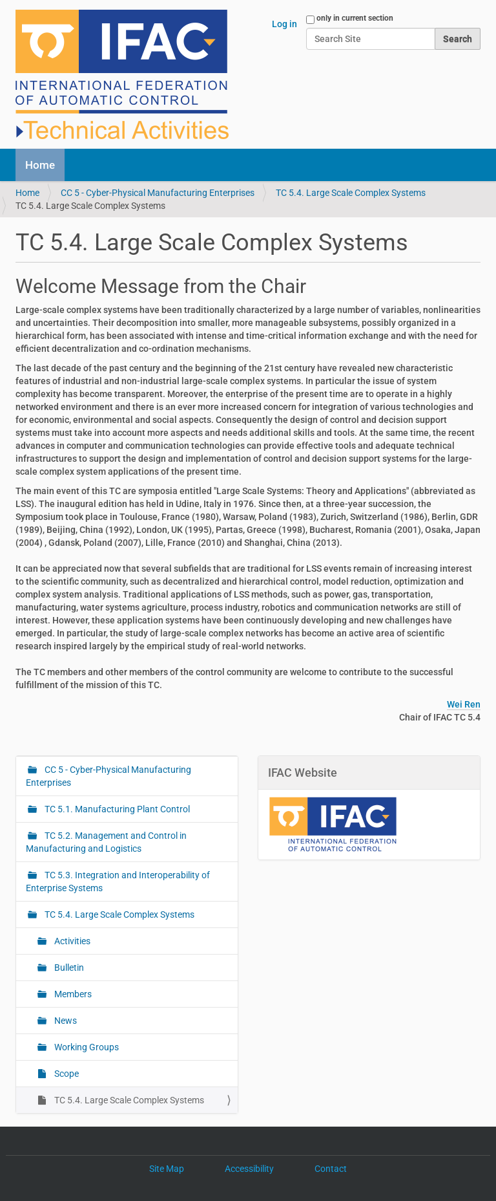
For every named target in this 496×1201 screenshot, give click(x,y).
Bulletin (68, 967)
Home (40, 164)
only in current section (354, 18)
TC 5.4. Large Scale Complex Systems (351, 193)
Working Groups (85, 1047)
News (64, 1020)
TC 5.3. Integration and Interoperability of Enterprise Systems (118, 881)
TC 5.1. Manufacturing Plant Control (116, 809)
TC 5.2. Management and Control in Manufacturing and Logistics (106, 842)
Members (72, 994)
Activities (71, 941)
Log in (284, 24)
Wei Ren (463, 704)
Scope (65, 1073)
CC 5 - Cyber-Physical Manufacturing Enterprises (157, 193)
